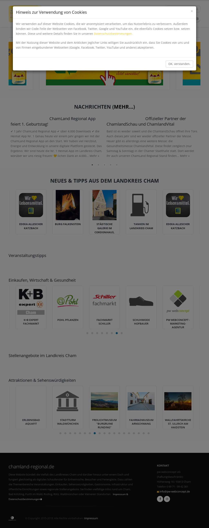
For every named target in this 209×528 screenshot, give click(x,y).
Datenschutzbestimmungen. (113, 34)
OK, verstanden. (179, 64)
